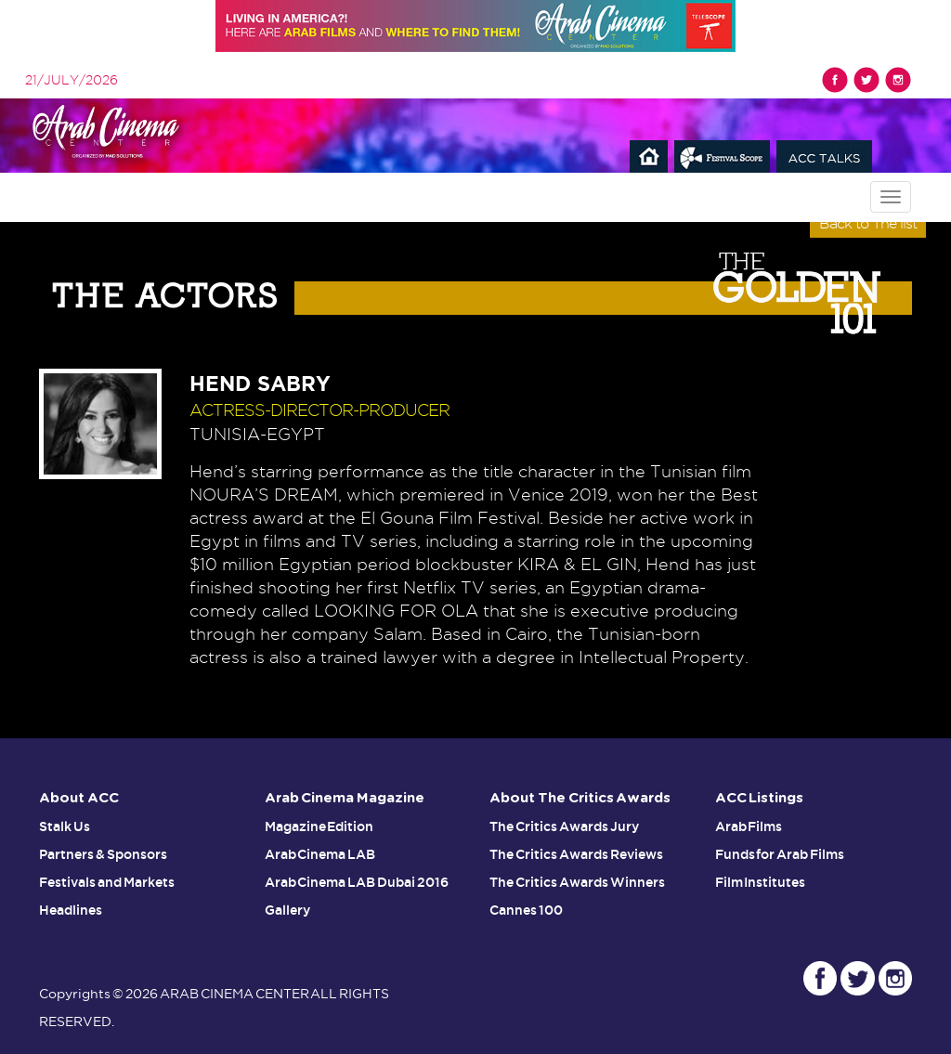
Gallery (287, 910)
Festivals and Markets (107, 882)
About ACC (79, 798)
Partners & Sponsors (103, 854)
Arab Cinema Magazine (345, 798)
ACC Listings (759, 798)
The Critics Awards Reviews (576, 854)
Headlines (70, 910)
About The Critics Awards (580, 798)
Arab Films (749, 826)
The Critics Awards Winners (577, 882)
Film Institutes (760, 882)
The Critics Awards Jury (564, 826)
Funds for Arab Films (780, 854)
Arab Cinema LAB (320, 854)
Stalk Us (64, 826)
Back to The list (868, 223)
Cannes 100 (526, 910)
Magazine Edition (319, 826)
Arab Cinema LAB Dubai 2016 (357, 882)
